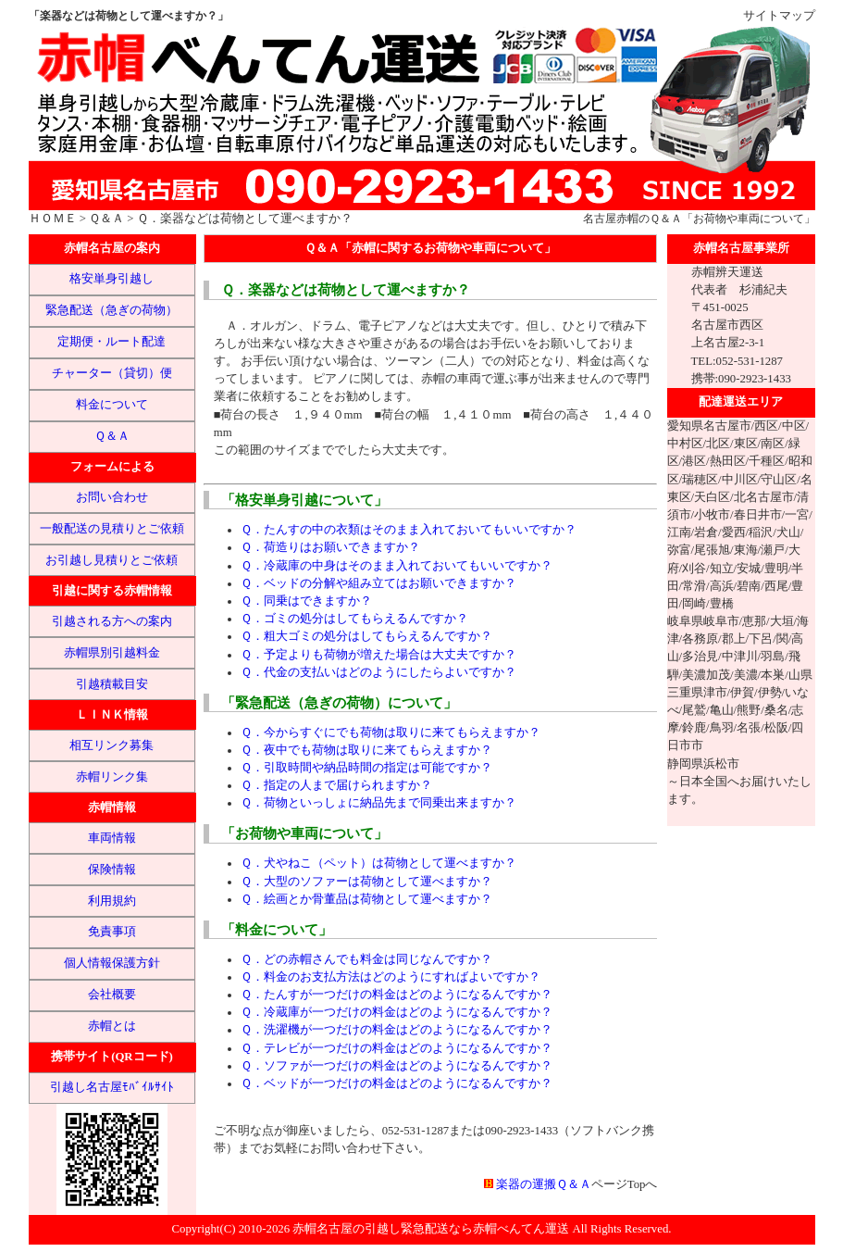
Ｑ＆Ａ (106, 218)
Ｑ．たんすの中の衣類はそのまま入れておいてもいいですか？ (408, 529)
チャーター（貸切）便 (112, 373)
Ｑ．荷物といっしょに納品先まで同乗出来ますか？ (378, 802)
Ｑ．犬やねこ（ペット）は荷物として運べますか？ (378, 863)
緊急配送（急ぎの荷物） (111, 310)
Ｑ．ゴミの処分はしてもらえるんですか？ (354, 618)
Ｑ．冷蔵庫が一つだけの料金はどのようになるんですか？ (396, 1012)
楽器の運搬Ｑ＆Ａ (543, 1184)
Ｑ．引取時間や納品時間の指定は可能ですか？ (366, 767)
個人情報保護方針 (112, 963)
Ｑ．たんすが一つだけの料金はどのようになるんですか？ (396, 994)
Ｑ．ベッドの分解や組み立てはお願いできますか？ (378, 583)
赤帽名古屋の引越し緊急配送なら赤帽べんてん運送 (430, 1228)
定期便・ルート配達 (111, 341)
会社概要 (112, 994)
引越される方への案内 (112, 621)
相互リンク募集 (111, 745)
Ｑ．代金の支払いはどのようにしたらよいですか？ (378, 672)
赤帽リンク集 (112, 776)
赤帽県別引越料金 (112, 652)
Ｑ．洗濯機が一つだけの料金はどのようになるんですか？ (396, 1029)
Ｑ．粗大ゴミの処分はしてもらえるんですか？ (366, 636)
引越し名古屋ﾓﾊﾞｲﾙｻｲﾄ (112, 1087)
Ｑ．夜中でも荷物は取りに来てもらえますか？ (366, 750)
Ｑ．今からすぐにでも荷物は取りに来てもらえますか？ (390, 732)
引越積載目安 (112, 684)
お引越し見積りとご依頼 (111, 560)
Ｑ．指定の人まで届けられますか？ (336, 785)
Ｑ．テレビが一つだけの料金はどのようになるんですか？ (396, 1048)
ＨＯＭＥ (53, 218)
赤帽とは (112, 1026)
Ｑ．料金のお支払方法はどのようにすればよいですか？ (390, 976)
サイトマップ (779, 15)
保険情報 (112, 869)
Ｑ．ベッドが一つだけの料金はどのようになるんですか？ (396, 1083)
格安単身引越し (111, 278)
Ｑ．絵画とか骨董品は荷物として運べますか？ (366, 899)
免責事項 (112, 931)
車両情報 (112, 838)
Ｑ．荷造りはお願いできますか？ (330, 547)
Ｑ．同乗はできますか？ (306, 601)
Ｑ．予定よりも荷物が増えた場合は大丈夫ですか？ (378, 654)
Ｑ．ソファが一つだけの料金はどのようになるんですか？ (396, 1065)
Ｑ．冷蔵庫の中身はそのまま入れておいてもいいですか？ (396, 565)
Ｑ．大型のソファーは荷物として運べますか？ (366, 881)
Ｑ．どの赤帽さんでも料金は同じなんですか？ (366, 959)
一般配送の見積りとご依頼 (112, 528)
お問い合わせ (112, 497)
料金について (112, 404)
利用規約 (112, 901)
